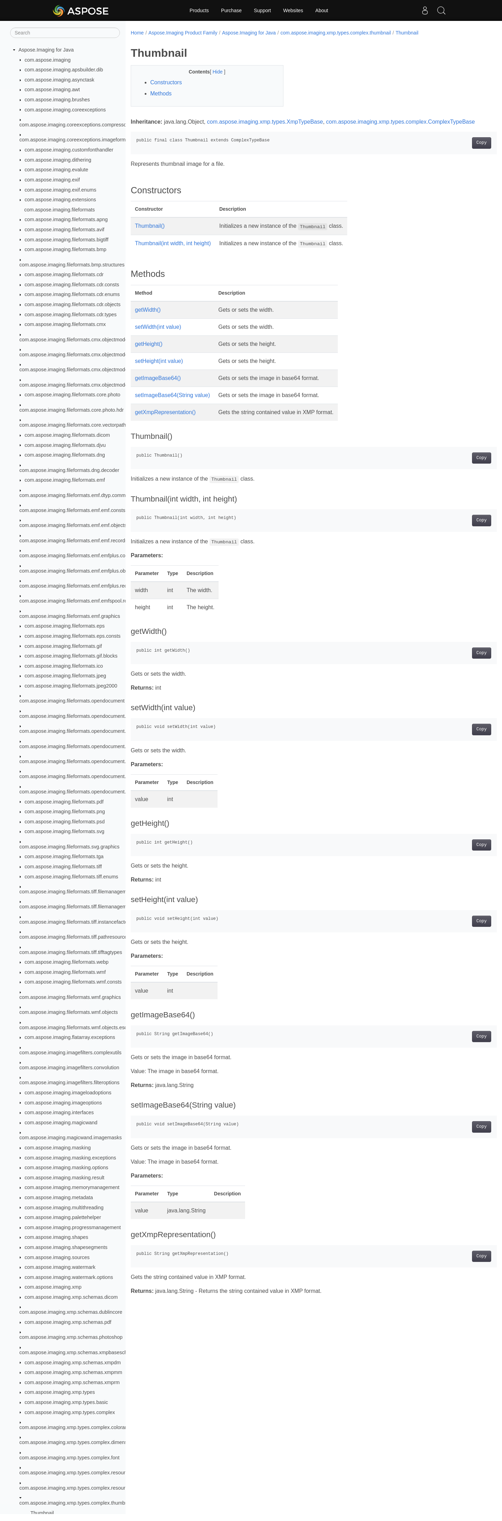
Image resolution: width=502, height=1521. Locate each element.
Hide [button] (213, 72)
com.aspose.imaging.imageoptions (63, 1102)
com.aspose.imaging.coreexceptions (65, 109)
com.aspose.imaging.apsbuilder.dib (64, 69)
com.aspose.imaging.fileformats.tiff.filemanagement (77, 891)
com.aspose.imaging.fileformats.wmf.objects (69, 1012)
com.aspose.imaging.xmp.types (60, 1392)
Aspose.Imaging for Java (46, 50)
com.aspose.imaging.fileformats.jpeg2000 (71, 686)
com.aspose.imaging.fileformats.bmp (65, 249)
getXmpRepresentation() (165, 421)
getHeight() (148, 352)
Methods (161, 93)
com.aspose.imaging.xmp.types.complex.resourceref (78, 1488)
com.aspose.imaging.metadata (59, 1197)
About (321, 10)
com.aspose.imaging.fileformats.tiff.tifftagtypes (71, 952)
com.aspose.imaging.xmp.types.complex (70, 1412)
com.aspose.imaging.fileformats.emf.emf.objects (73, 525)
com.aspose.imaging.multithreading (64, 1207)
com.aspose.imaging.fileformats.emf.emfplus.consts (77, 555)
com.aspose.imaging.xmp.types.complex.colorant (74, 1427)
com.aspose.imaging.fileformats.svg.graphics (70, 846)
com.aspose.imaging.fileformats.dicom (67, 435)
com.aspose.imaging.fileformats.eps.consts (73, 636)
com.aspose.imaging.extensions (60, 199)
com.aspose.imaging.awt (52, 89)
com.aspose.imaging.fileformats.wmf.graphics (70, 997)
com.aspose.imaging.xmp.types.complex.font (70, 1457)
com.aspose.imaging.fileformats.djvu (65, 445)
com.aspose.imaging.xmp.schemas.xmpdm (73, 1362)
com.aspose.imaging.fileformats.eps (65, 626)
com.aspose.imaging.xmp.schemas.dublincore (71, 1312)
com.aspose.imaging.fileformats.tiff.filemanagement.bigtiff (83, 906)
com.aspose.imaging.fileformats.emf (65, 480)
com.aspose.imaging (48, 60)
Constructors (166, 82)
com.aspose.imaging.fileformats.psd (65, 821)
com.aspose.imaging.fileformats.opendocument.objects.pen (86, 791)
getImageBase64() (158, 386)
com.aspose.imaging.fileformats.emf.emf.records (74, 540)
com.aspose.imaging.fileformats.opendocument (72, 701)
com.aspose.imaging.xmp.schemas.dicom (71, 1297)
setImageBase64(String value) (172, 403)
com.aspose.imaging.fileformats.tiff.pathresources (75, 937)
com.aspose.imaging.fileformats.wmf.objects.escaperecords (86, 1027)
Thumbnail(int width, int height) (173, 252)
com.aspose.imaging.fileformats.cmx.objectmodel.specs (82, 369)
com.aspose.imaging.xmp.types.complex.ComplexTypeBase (205, 130)
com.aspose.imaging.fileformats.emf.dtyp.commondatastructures (91, 495)
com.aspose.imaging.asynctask (59, 80)
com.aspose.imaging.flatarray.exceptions (70, 1037)
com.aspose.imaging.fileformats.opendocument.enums (80, 716)
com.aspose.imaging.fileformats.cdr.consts (72, 284)
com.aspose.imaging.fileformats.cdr (64, 274)
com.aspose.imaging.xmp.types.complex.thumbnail (76, 1503)
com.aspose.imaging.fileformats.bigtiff (67, 239)
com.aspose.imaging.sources (57, 1257)
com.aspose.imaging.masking (58, 1147)
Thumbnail (42, 1513)
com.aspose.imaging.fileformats (59, 209)
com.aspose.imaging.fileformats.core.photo (72, 394)
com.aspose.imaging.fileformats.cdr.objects (73, 304)
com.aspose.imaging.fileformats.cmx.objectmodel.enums (83, 354)
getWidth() (148, 318)
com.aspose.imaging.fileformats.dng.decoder (69, 470)
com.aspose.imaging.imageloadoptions (68, 1092)
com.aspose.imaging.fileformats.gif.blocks (71, 656)
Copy (456, 151)
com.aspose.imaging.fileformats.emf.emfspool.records (80, 601)
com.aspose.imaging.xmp (53, 1287)
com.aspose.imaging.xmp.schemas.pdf (68, 1322)
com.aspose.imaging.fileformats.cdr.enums (72, 294)
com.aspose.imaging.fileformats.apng (66, 219)
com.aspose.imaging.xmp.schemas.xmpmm (73, 1372)
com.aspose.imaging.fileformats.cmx (65, 324)
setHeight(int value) (159, 369)
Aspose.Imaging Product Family (183, 33)
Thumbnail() (150, 234)
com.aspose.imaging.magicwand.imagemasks (71, 1137)
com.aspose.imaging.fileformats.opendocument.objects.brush (88, 746)
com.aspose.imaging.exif (52, 180)
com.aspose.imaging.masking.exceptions (70, 1158)
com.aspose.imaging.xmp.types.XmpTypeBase (265, 122)
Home (137, 33)
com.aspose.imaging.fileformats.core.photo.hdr (72, 410)
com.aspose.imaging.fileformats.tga (64, 856)
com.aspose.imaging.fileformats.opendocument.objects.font (86, 761)
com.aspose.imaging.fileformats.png (65, 811)
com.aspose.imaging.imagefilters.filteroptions (70, 1082)
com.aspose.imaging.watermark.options (69, 1277)
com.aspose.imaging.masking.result (65, 1177)
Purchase (231, 10)
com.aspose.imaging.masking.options (66, 1167)
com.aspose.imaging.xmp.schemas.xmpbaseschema (78, 1352)
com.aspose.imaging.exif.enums (61, 190)
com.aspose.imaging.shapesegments (66, 1247)
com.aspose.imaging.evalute (56, 169)
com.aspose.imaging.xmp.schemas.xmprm (72, 1382)
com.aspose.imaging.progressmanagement (73, 1227)
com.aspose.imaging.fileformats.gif (63, 646)
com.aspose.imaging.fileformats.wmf (65, 972)
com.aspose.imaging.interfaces (59, 1112)
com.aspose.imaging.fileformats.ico (64, 666)
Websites (293, 10)
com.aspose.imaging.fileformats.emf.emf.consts (73, 510)
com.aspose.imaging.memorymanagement (72, 1187)
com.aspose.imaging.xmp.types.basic (66, 1402)
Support (262, 10)
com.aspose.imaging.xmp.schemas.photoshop (71, 1337)
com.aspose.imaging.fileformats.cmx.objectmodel (74, 339)
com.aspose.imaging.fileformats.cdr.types (71, 314)
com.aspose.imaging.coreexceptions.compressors (75, 124)
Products (199, 10)
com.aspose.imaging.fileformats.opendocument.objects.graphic (90, 776)
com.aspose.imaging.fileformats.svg (65, 831)
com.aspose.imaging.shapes (56, 1237)
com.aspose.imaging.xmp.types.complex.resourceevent (81, 1472)
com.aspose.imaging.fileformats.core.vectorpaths (74, 425)
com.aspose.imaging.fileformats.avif (65, 229)
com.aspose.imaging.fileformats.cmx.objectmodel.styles (81, 385)
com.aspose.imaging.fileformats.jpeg (65, 675)
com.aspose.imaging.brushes (57, 99)
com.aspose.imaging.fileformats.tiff (63, 866)
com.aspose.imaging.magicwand (61, 1122)
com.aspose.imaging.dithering (58, 160)
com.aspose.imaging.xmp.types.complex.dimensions (78, 1442)
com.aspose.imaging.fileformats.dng (65, 455)
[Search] (65, 33)
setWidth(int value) (158, 335)
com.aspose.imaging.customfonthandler (69, 150)
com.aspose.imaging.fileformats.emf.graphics (70, 616)
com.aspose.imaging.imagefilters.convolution (69, 1067)
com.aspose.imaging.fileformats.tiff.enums (71, 876)
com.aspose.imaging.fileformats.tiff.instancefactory (76, 922)
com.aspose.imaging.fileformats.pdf (64, 802)
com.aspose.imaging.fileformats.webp (67, 962)
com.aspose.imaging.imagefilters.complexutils (71, 1052)
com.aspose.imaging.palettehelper (63, 1217)
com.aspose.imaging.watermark (60, 1267)
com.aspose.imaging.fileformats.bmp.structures (72, 264)
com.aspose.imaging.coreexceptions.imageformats (76, 139)
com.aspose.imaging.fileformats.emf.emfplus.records (78, 586)
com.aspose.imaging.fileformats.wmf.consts (73, 982)
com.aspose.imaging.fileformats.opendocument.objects (81, 731)
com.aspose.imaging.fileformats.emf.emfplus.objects (78, 571)
